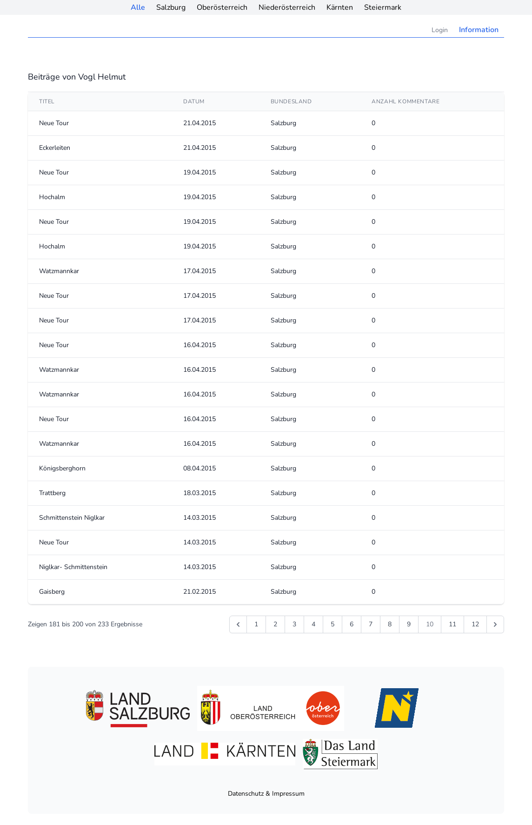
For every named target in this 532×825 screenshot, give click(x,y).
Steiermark (382, 7)
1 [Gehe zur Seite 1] (256, 624)
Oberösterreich (222, 7)
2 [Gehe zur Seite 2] (275, 624)
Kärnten (339, 7)
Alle (138, 7)
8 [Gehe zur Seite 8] (390, 624)
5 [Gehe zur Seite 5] (332, 624)
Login (440, 30)
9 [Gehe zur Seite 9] (409, 624)
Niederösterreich (287, 7)
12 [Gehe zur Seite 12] (475, 624)
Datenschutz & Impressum (266, 793)
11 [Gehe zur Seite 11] (452, 624)
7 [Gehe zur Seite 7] (370, 624)
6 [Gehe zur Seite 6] (351, 624)
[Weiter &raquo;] (495, 624)
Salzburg (171, 7)
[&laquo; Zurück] (238, 624)
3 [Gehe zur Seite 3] (294, 624)
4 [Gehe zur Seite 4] (313, 624)
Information (479, 30)
